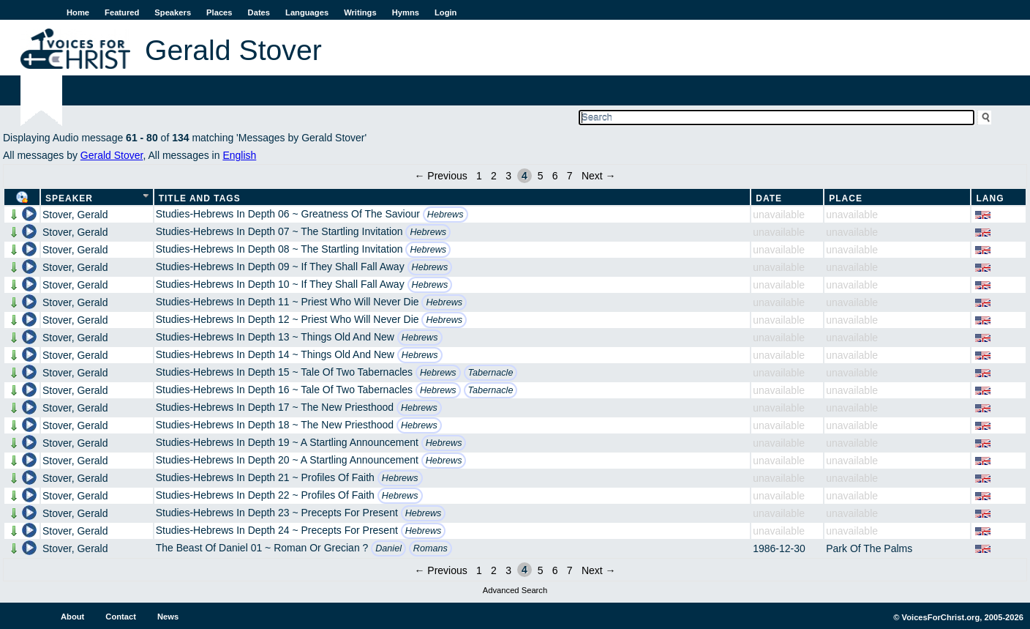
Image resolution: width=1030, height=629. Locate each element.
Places (219, 12)
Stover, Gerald (75, 214)
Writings (360, 12)
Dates (259, 12)
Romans (430, 548)
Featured (122, 12)
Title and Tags (200, 198)
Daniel (388, 548)
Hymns (405, 12)
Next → (599, 176)
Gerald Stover (111, 155)
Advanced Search (515, 590)
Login (445, 12)
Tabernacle (491, 373)
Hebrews (445, 214)
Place (845, 198)
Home (78, 12)
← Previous (440, 176)
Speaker (69, 198)
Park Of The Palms (869, 548)
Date (769, 198)
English (239, 155)
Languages (306, 12)
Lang (990, 198)
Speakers (172, 12)
